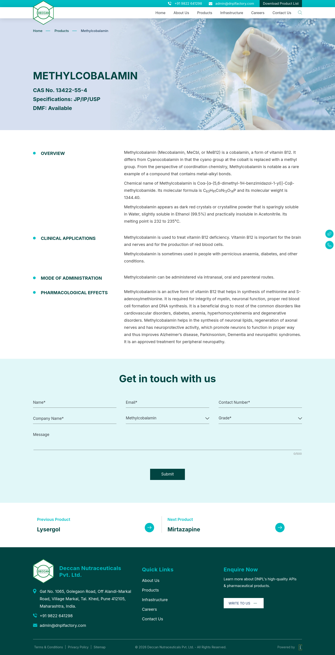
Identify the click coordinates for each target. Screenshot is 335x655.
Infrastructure (231, 13)
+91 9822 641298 (188, 3)
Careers (258, 13)
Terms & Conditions (48, 647)
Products (204, 13)
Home (160, 13)
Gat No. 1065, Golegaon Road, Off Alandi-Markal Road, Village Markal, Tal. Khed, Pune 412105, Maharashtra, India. (85, 599)
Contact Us (282, 13)
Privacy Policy (78, 647)
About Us (181, 13)
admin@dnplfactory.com (234, 3)
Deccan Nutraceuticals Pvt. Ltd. (170, 647)
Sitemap (100, 647)
